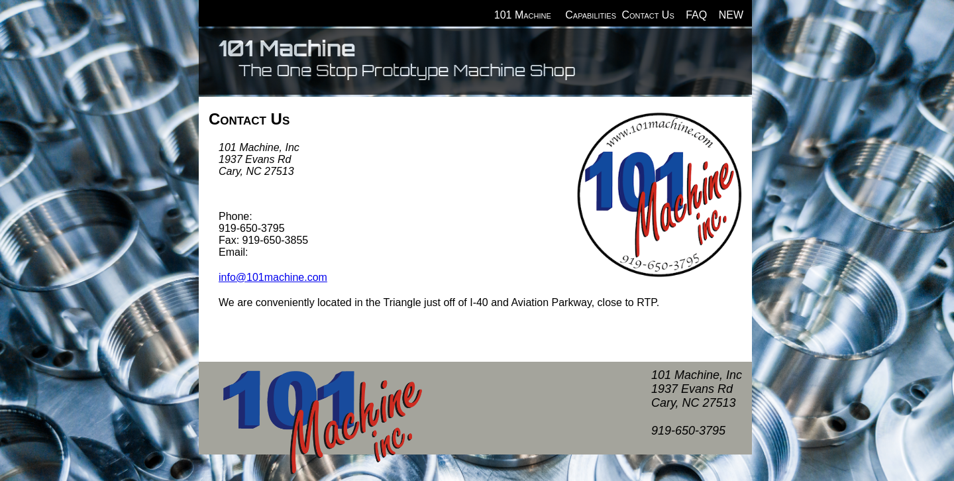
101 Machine (522, 15)
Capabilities (590, 15)
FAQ (696, 15)
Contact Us (647, 15)
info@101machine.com (273, 277)
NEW (731, 15)
